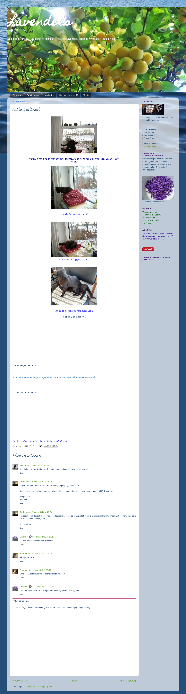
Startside (17, 95)
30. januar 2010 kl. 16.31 (38, 465)
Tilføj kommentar (21, 601)
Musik (86, 95)
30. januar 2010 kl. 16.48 (41, 512)
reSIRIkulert (25, 553)
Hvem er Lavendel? (68, 95)
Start (74, 680)
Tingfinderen (33, 95)
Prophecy (23, 570)
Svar (21, 473)
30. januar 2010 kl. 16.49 (43, 537)
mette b (22, 465)
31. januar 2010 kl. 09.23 (43, 587)
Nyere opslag (20, 680)
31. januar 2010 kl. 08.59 (40, 570)
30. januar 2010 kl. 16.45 (41, 482)
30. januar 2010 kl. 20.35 (42, 553)
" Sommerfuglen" (149, 146)
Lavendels (39, 23)
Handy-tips (49, 95)
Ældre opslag (128, 680)
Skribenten (24, 482)
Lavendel (23, 537)
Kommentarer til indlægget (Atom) (38, 687)
